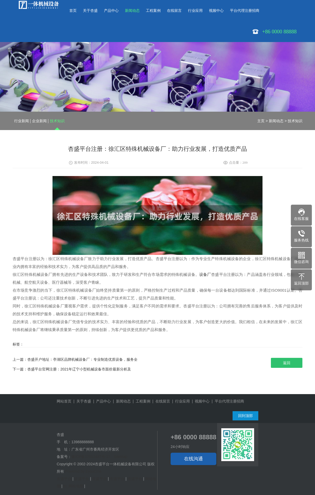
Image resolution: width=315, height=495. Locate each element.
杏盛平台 (64, 479)
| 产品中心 (101, 401)
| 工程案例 (140, 401)
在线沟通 (193, 458)
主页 (261, 121)
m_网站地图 (73, 486)
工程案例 (153, 10)
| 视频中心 (199, 401)
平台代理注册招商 (244, 10)
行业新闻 (21, 121)
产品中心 (111, 10)
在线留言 (174, 10)
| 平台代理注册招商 (226, 401)
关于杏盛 (90, 10)
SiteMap (120, 457)
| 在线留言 (160, 401)
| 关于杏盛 (81, 401)
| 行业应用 (180, 401)
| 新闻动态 (120, 401)
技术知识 (57, 121)
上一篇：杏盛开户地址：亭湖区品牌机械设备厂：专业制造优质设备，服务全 (75, 359)
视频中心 (216, 10)
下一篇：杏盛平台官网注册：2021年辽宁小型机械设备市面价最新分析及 (72, 369)
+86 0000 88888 (193, 437)
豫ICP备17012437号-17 (90, 457)
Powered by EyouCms (82, 471)
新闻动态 (132, 10)
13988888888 (82, 442)
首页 (73, 10)
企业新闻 (39, 121)
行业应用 (195, 10)
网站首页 (64, 401)
